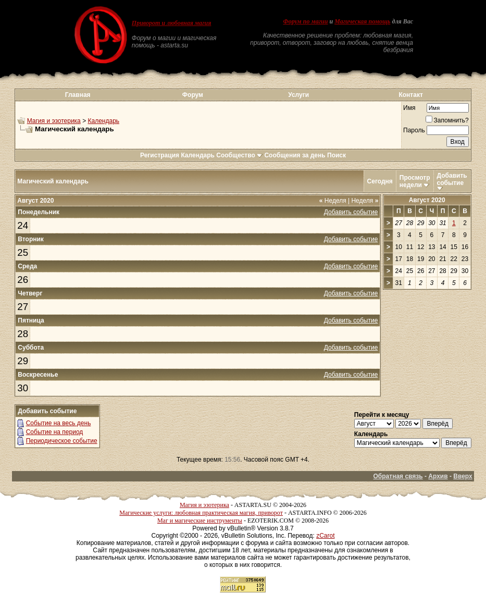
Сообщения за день (294, 155)
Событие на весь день (58, 423)
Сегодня (380, 181)
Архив (437, 476)
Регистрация (159, 155)
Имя (409, 108)
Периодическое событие (61, 440)
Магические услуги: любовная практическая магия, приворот (201, 512)
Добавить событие (452, 179)
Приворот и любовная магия (171, 23)
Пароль (414, 130)
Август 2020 (427, 200)
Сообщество (239, 155)
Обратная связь (398, 476)
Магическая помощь (362, 21)
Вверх (462, 476)
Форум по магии (305, 21)
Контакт (410, 94)
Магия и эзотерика (54, 121)
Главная (78, 94)
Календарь (103, 121)
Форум (192, 94)
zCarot (325, 535)
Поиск (336, 155)
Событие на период (54, 432)
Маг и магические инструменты (199, 520)
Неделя (332, 200)
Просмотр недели (415, 181)
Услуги (298, 94)
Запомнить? (447, 120)
